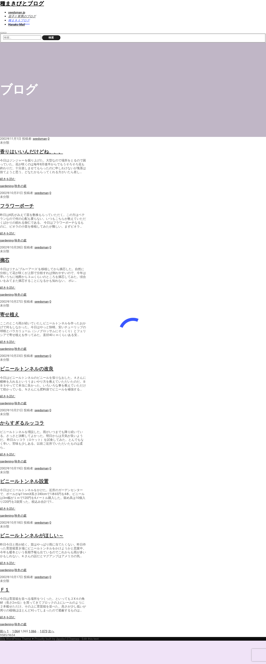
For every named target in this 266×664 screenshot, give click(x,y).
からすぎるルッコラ (22, 423)
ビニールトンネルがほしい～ (31, 535)
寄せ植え (9, 314)
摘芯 (4, 260)
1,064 (16, 631)
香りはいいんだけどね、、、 (31, 151)
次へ (51, 631)
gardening (7, 186)
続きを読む (7, 179)
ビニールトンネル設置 (24, 481)
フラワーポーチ (17, 206)
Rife (2, 639)
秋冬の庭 (20, 186)
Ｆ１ (4, 589)
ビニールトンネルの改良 (26, 368)
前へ (3, 631)
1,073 (43, 631)
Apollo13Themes (67, 639)
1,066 (32, 631)
